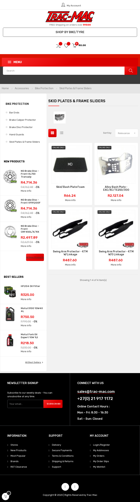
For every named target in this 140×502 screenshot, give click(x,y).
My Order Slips (101, 461)
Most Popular (18, 455)
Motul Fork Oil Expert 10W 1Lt (29, 336)
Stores (14, 444)
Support (56, 466)
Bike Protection (17, 104)
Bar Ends (14, 112)
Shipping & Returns (62, 461)
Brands (15, 461)
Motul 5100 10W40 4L (32, 310)
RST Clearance (19, 466)
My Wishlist (99, 466)
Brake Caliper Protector (22, 120)
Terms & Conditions (63, 455)
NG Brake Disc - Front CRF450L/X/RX (30, 229)
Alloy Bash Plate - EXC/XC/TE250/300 (116, 188)
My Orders (98, 455)
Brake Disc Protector (21, 127)
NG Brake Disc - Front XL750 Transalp (30, 174)
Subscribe (54, 404)
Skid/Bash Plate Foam (70, 187)
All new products (35, 257)
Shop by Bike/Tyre (70, 32)
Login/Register (101, 444)
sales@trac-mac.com (96, 392)
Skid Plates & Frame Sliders (24, 141)
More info (26, 190)
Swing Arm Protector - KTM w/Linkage (70, 253)
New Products (18, 450)
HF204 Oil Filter (30, 286)
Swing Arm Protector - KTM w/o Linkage (116, 253)
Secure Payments (62, 450)
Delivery (56, 444)
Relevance (128, 133)
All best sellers (34, 362)
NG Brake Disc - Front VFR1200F (30, 201)
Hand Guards (16, 134)
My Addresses (101, 450)
